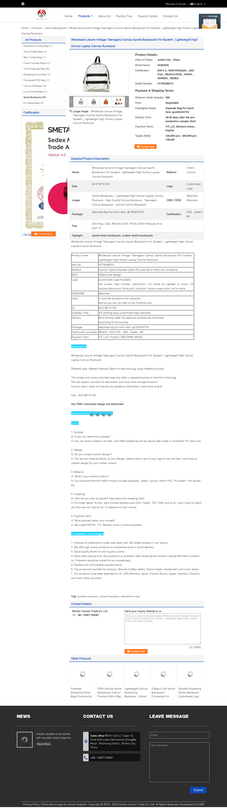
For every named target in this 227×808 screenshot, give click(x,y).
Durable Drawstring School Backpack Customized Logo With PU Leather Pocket (189, 696)
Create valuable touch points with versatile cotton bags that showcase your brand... (53, 736)
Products (84, 16)
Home (69, 16)
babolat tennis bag (130, 596)
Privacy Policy (31, 804)
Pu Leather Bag (31, 103)
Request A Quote (176, 3)
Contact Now (147, 146)
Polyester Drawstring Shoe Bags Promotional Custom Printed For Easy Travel (82, 696)
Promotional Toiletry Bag (35, 46)
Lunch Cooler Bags (33, 91)
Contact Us (170, 16)
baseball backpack (109, 596)
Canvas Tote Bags (32, 85)
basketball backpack (87, 596)
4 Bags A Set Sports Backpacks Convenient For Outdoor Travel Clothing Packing (163, 696)
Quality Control (148, 16)
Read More (43, 743)
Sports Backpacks (56, 27)
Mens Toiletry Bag (32, 57)
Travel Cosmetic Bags (34, 63)
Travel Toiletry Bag (32, 51)
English (198, 3)
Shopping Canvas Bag (34, 74)
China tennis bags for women (59, 804)
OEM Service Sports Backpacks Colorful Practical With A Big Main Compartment (110, 694)
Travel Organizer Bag (34, 68)
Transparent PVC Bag (34, 80)
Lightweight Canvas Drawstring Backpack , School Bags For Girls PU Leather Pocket (136, 696)
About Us (104, 16)
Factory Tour (124, 16)
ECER (200, 804)
